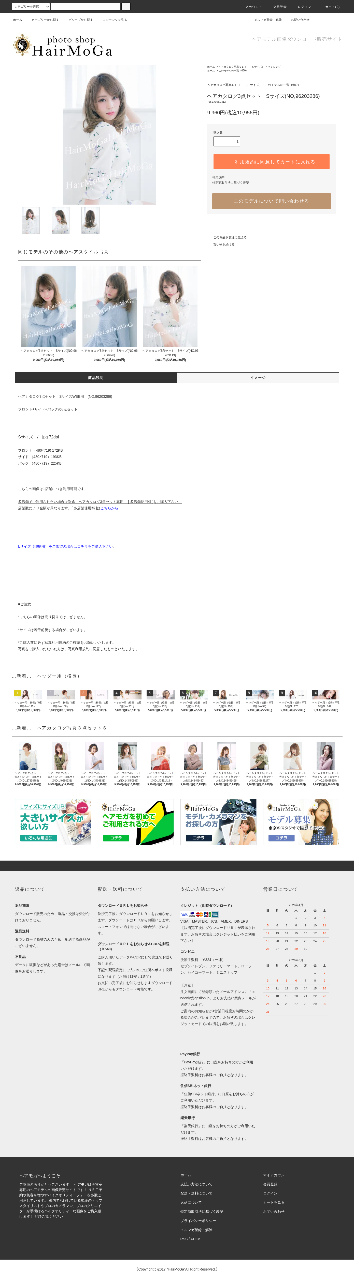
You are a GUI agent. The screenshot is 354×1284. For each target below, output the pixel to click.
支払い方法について (196, 1184)
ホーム (17, 20)
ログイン (301, 7)
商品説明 (96, 378)
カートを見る (274, 1202)
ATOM (195, 1239)
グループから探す (77, 20)
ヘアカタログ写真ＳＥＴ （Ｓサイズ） (241, 66)
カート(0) (329, 7)
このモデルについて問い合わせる (271, 201)
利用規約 (218, 177)
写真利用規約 (55, 642)
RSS (184, 1239)
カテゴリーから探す (42, 20)
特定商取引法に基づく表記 (230, 183)
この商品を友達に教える (227, 237)
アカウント (250, 7)
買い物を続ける (221, 244)
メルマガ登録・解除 (265, 20)
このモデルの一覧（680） (233, 70)
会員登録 (277, 7)
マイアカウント (275, 1175)
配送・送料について (196, 1193)
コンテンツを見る (111, 20)
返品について (191, 1202)
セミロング (274, 66)
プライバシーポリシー (198, 1221)
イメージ (258, 378)
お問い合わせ (297, 20)
